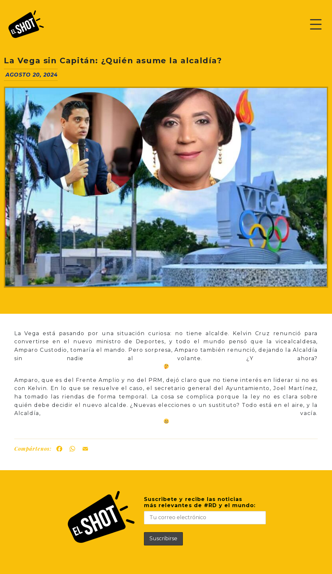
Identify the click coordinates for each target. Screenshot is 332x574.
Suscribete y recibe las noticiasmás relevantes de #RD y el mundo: (205, 510)
